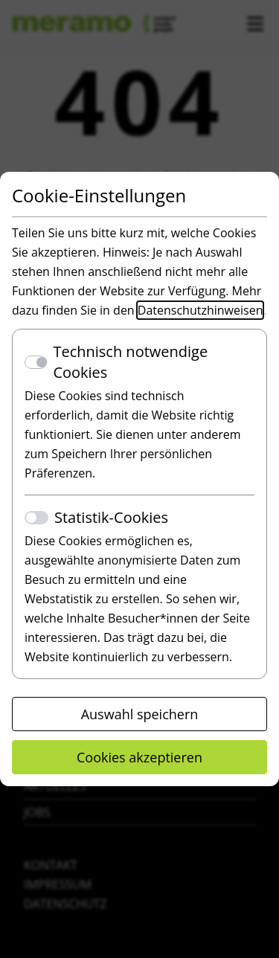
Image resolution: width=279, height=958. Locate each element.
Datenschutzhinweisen (200, 310)
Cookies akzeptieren (139, 757)
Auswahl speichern (140, 714)
